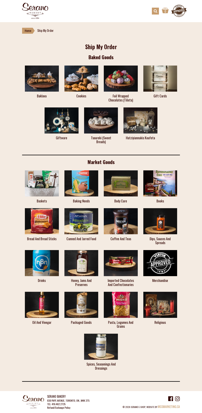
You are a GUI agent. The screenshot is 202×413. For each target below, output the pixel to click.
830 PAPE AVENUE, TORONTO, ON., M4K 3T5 (68, 400)
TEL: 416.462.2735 (56, 404)
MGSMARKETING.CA (169, 406)
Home (28, 30)
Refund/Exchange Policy (58, 407)
